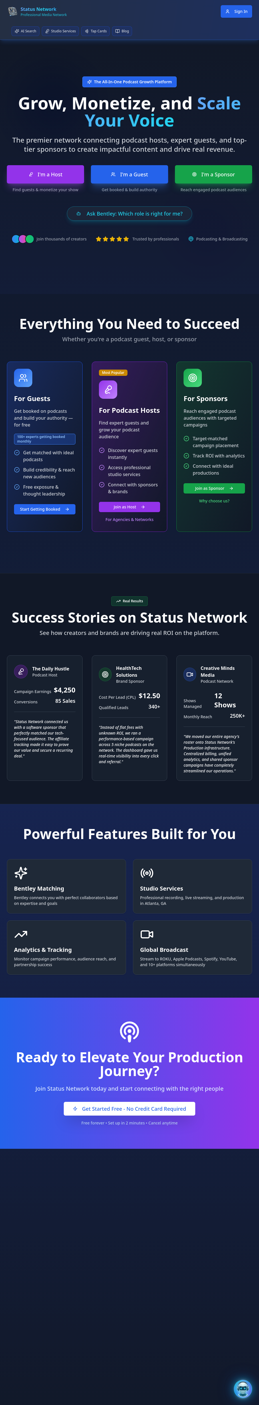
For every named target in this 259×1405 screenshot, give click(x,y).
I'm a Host (46, 174)
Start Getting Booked (44, 509)
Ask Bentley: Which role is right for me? (129, 213)
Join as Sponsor (214, 488)
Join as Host (129, 507)
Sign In (236, 11)
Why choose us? (214, 501)
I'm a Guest (129, 174)
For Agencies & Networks (129, 519)
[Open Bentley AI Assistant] (243, 1389)
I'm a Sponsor (213, 174)
